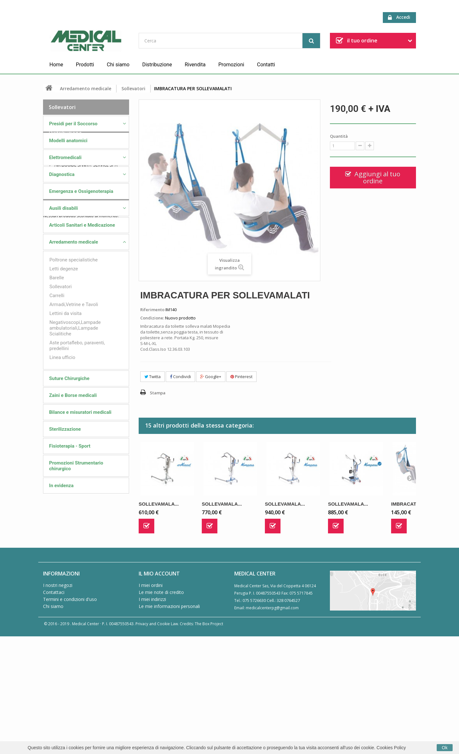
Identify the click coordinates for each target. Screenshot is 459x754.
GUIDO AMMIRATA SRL (75, 560)
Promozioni (231, 65)
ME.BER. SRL (65, 530)
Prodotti (85, 65)
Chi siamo (118, 65)
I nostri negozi (57, 702)
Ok (445, 747)
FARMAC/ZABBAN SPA (75, 550)
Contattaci (53, 709)
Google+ (210, 376)
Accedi (399, 17)
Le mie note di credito (161, 709)
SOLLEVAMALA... (159, 504)
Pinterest (241, 376)
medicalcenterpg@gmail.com (272, 724)
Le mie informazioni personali (169, 723)
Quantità (339, 136)
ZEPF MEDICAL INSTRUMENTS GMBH (88, 599)
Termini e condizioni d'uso (70, 716)
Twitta (152, 376)
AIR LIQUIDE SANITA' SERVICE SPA (85, 540)
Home (56, 65)
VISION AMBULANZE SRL (77, 589)
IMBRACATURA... (411, 504)
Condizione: (152, 318)
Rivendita (195, 65)
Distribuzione (157, 65)
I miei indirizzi (152, 716)
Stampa (157, 393)
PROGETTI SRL (68, 579)
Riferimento (152, 309)
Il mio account (159, 690)
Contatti (266, 65)
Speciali (58, 621)
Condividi (180, 376)
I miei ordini (151, 702)
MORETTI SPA (67, 570)
